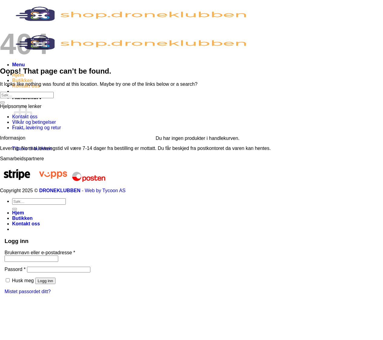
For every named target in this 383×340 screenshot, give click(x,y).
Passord (15, 269)
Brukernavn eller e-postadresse (40, 252)
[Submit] (2, 102)
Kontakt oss (26, 223)
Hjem (18, 212)
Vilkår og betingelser (34, 122)
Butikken (22, 80)
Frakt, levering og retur (36, 127)
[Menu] (18, 64)
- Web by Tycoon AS (104, 190)
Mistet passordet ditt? (28, 291)
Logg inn (45, 281)
